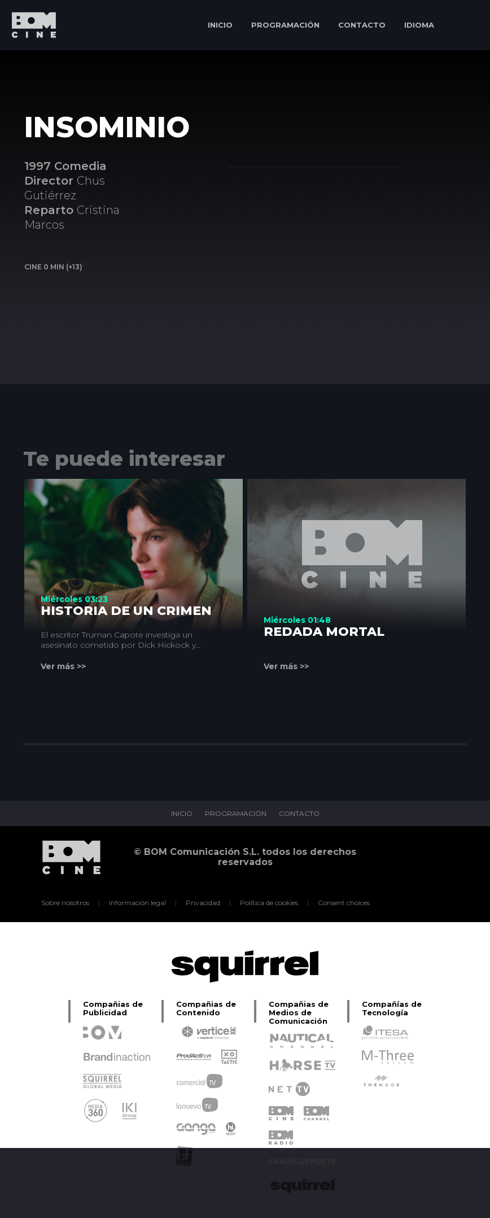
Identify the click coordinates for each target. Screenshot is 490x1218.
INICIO (220, 24)
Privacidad (203, 903)
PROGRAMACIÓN (285, 24)
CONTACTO (362, 24)
